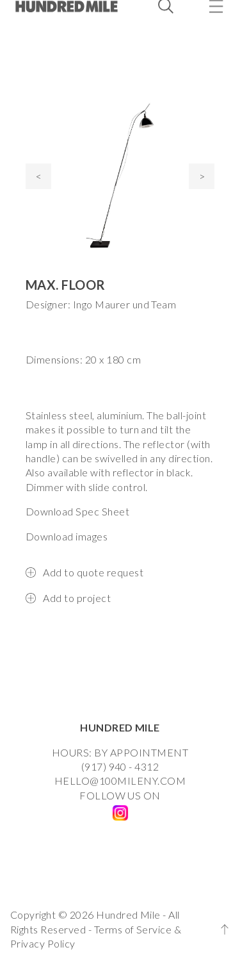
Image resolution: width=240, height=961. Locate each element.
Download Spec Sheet (77, 511)
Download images (67, 536)
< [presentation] (39, 176)
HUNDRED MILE (120, 727)
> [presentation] (202, 176)
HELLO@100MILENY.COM (120, 780)
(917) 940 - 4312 (120, 766)
